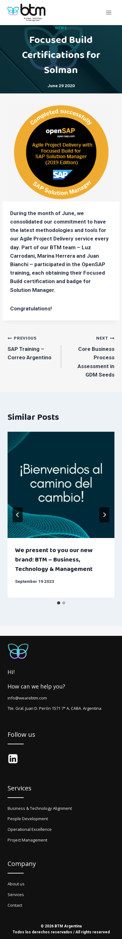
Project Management (27, 840)
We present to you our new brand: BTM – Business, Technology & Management (54, 559)
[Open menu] (108, 12)
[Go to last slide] (18, 514)
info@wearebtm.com (27, 698)
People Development (28, 818)
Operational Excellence (30, 829)
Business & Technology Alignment (40, 808)
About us (16, 884)
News (61, 28)
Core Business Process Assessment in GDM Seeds (91, 355)
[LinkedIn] (13, 758)
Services (16, 894)
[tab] (58, 602)
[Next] (104, 514)
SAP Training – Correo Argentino (32, 347)
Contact (15, 905)
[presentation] (61, 485)
